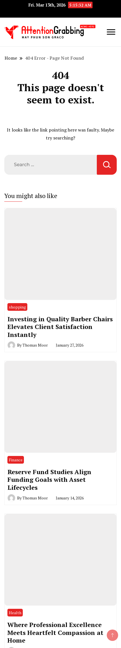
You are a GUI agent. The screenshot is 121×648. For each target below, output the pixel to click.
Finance (15, 459)
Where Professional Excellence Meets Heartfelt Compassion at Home (55, 632)
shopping (17, 307)
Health (15, 612)
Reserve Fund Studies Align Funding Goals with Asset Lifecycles (49, 479)
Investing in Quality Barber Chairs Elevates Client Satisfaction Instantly (60, 327)
